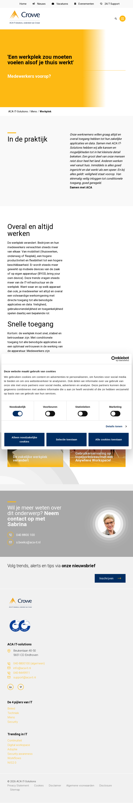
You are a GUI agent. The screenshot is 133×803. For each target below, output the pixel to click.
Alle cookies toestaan (108, 439)
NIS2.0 (11, 762)
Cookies (39, 785)
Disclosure (105, 785)
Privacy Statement (18, 785)
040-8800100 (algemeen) (29, 663)
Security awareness (20, 754)
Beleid (11, 708)
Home (22, 4)
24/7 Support (109, 4)
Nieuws (39, 4)
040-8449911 (21, 673)
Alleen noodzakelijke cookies (24, 439)
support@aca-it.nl (24, 677)
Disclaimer (55, 785)
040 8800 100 (21, 535)
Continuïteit (14, 740)
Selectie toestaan (66, 439)
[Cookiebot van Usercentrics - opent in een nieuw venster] (114, 358)
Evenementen (84, 4)
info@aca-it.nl (22, 668)
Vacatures (60, 4)
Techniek (13, 713)
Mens (11, 717)
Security (12, 722)
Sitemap (15, 789)
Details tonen (114, 426)
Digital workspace (18, 745)
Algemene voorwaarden (80, 785)
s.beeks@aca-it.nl (24, 542)
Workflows (14, 758)
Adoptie (12, 749)
